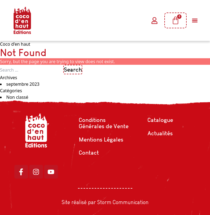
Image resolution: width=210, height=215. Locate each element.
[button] (194, 20)
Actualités (160, 133)
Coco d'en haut (15, 44)
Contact (89, 152)
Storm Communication (123, 202)
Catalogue (160, 120)
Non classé (17, 97)
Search (73, 69)
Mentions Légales (101, 139)
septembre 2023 (22, 84)
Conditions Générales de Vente (103, 123)
